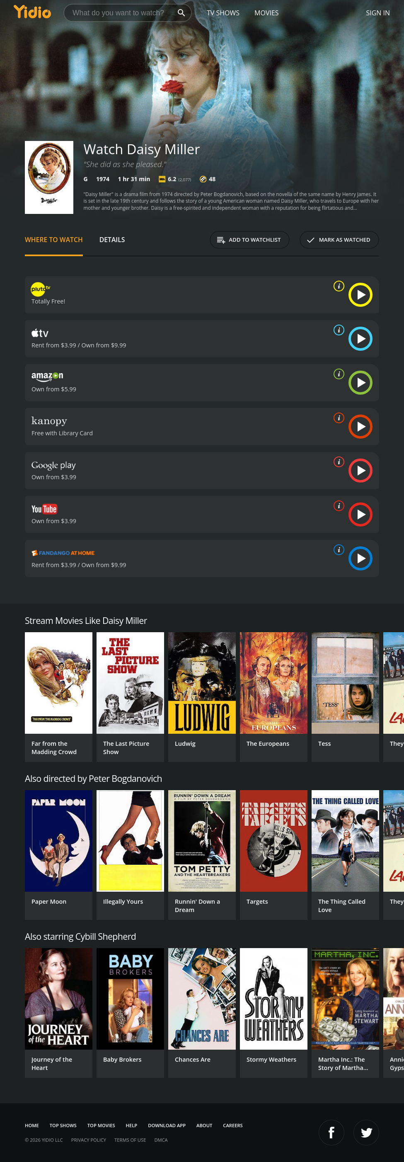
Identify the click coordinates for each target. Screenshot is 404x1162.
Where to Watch (54, 239)
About (204, 1125)
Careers (232, 1125)
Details (112, 239)
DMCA (160, 1140)
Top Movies (101, 1125)
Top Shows (63, 1125)
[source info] (337, 286)
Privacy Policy (88, 1140)
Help (132, 1125)
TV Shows (223, 12)
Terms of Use (130, 1140)
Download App (167, 1125)
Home (32, 1125)
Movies (266, 12)
